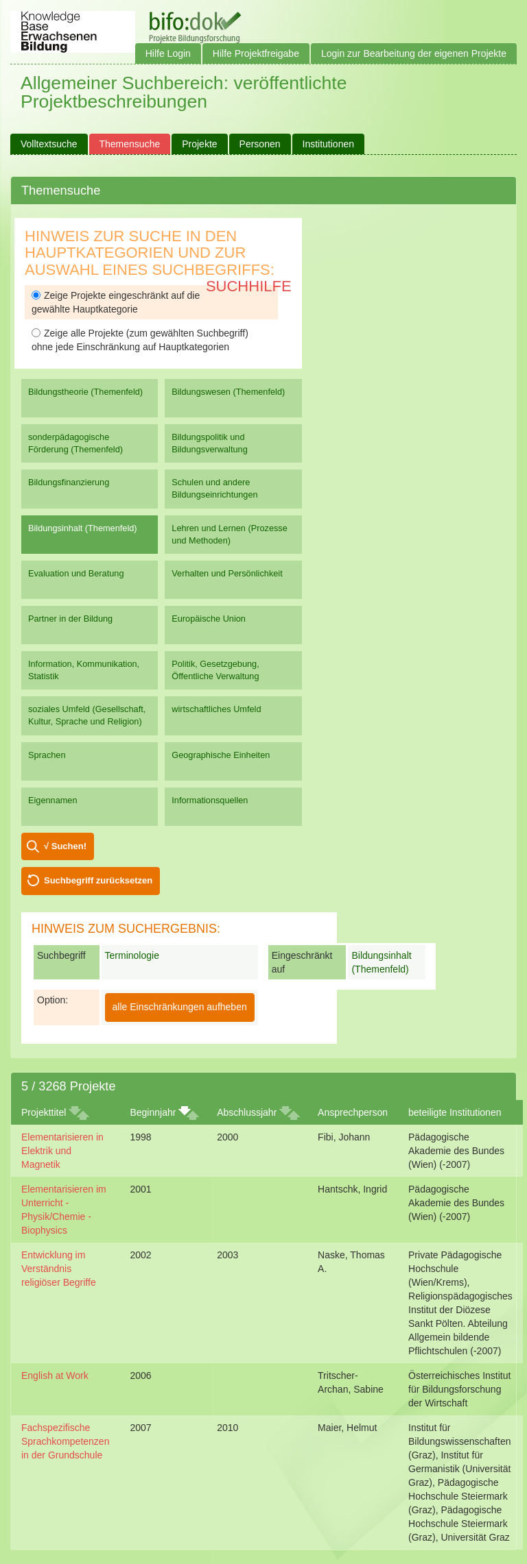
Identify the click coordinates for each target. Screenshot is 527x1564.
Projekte (199, 143)
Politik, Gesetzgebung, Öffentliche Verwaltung (215, 670)
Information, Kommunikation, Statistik (83, 670)
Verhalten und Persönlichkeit (227, 573)
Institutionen (329, 143)
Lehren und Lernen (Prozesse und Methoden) (230, 534)
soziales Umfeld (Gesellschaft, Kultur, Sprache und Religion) (86, 715)
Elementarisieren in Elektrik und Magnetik (62, 1151)
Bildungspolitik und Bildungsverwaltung (209, 443)
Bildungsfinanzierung (68, 482)
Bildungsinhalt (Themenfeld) (82, 528)
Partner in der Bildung (70, 618)
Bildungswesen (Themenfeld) (228, 392)
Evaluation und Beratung (76, 573)
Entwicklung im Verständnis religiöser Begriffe (58, 1268)
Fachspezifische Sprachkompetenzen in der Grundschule (65, 1441)
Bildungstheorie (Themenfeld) (85, 392)
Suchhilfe (249, 286)
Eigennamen (53, 800)
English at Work (55, 1375)
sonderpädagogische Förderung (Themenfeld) (75, 443)
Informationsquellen (210, 800)
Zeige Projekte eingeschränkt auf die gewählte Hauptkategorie (116, 302)
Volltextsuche (49, 143)
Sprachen (47, 755)
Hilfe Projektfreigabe (256, 53)
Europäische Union (209, 618)
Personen (260, 143)
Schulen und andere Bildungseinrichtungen (214, 488)
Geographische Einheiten (221, 755)
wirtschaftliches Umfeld (216, 709)
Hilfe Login (168, 53)
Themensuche (130, 143)
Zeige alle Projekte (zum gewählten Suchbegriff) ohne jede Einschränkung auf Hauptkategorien (140, 340)
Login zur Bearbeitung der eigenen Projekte (413, 53)
